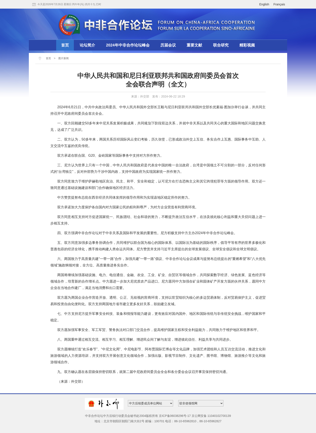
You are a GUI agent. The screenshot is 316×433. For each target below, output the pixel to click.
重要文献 (194, 45)
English (264, 4)
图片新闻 (63, 58)
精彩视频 (247, 45)
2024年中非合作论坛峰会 (128, 45)
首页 (65, 45)
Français (279, 4)
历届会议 (168, 45)
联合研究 (221, 45)
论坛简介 (87, 45)
